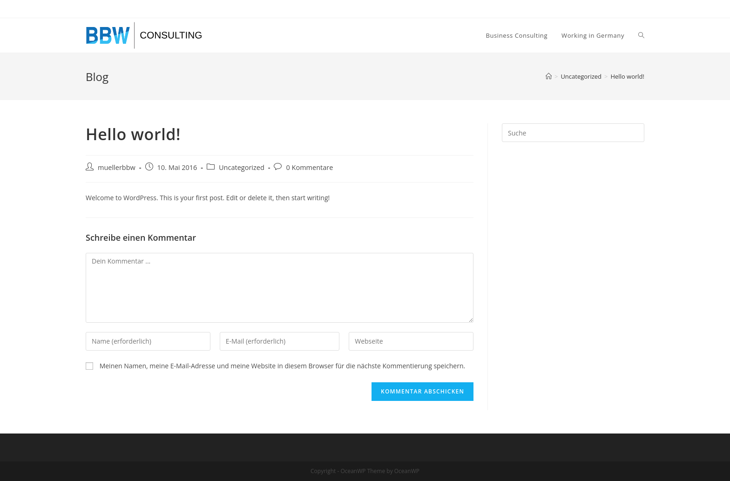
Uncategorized (241, 167)
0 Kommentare (309, 167)
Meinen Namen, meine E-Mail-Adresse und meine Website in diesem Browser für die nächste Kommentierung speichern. (283, 365)
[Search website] (641, 35)
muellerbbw (116, 167)
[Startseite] (549, 76)
